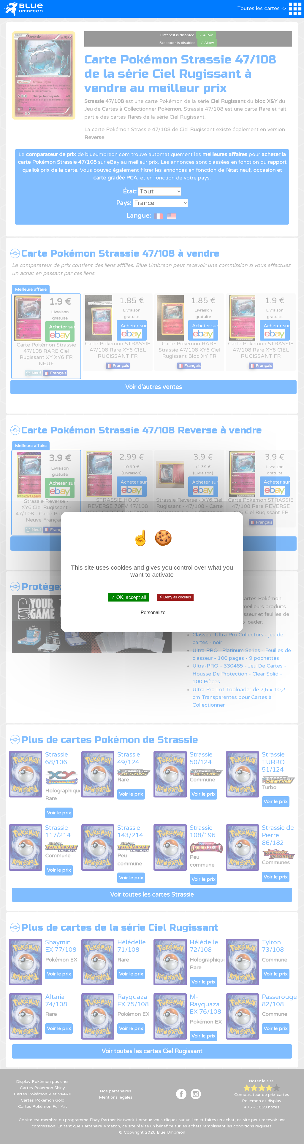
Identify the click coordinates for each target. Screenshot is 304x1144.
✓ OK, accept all (128, 597)
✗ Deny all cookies (175, 597)
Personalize (153, 612)
